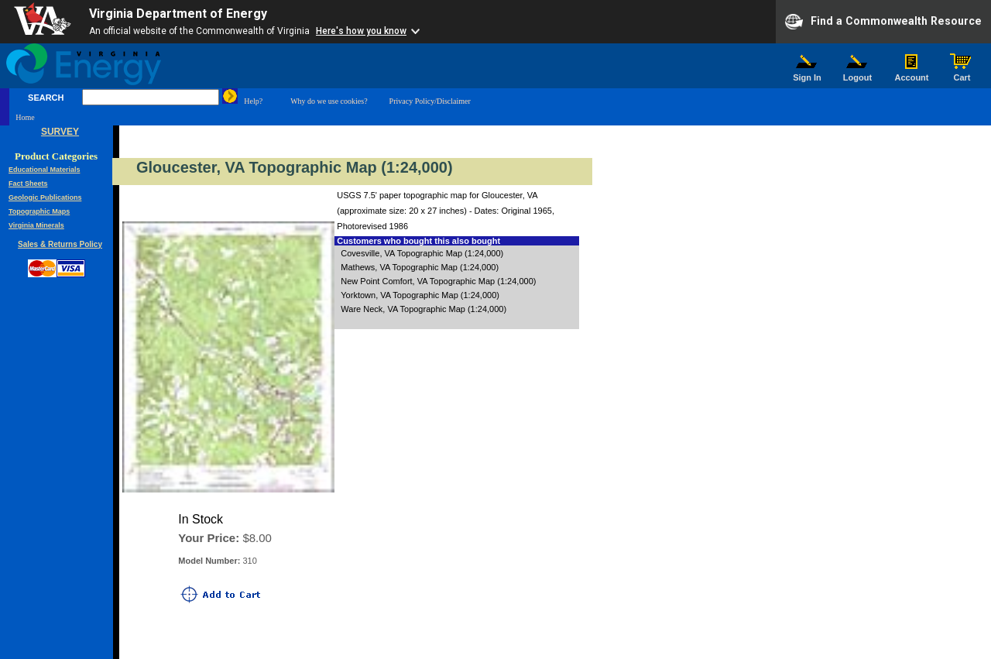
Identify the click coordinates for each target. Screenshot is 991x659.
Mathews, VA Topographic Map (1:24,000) (420, 267)
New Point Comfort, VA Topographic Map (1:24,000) (438, 281)
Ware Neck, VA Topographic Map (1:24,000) (423, 309)
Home (24, 117)
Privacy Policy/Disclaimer (430, 101)
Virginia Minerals (36, 225)
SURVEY (60, 131)
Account (912, 73)
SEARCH (45, 97)
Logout (858, 73)
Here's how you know (361, 31)
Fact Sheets (28, 183)
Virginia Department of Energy (178, 13)
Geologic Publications (45, 197)
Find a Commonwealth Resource (883, 21)
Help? (253, 101)
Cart (962, 73)
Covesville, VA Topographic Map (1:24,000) (422, 253)
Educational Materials (45, 169)
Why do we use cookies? (328, 101)
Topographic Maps (39, 211)
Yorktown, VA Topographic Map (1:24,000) (420, 295)
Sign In (807, 73)
